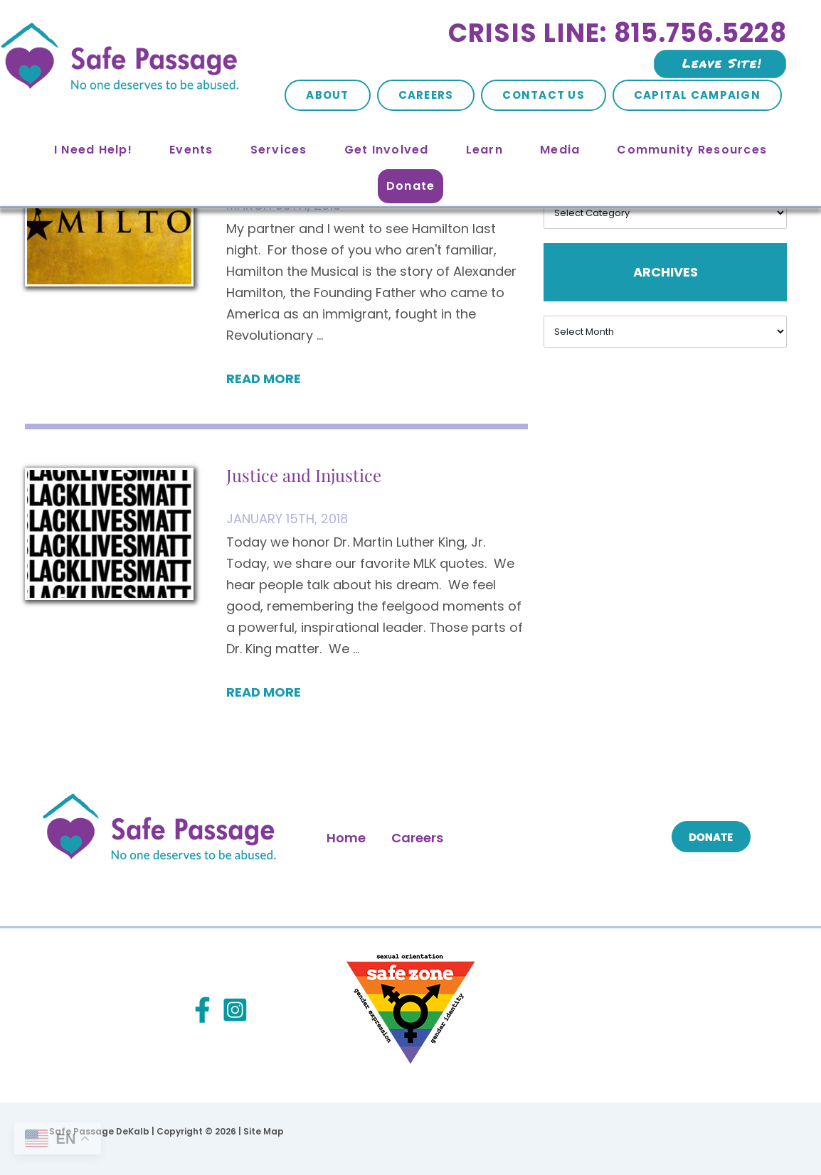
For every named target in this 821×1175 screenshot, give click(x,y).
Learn (484, 149)
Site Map (263, 1131)
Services (278, 149)
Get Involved (386, 149)
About (327, 94)
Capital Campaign (697, 94)
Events (191, 149)
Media (560, 149)
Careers (426, 94)
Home (346, 838)
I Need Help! (93, 149)
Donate (410, 186)
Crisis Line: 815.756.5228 (617, 33)
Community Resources (692, 149)
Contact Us (543, 94)
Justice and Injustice (303, 474)
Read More (263, 378)
